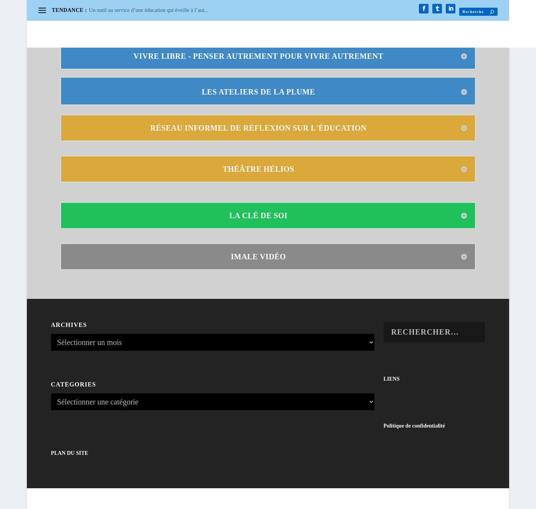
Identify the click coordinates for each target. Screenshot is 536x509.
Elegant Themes (87, 499)
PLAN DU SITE (69, 453)
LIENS (392, 379)
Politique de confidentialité (414, 426)
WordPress (142, 499)
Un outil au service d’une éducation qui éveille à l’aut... (148, 10)
